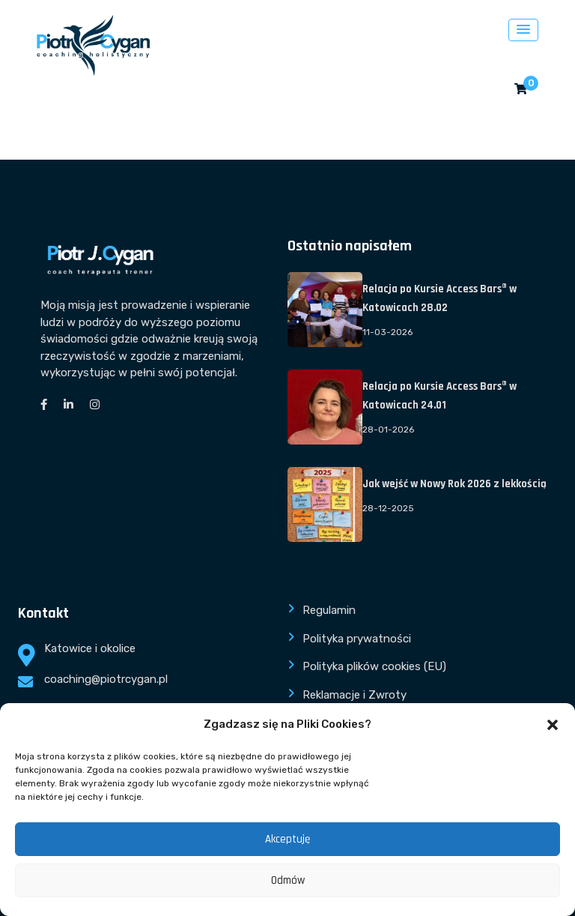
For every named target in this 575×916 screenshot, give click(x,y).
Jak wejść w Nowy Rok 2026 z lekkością (454, 484)
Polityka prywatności (356, 638)
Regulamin (329, 610)
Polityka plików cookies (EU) (374, 666)
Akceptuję (287, 839)
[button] (552, 724)
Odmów (288, 880)
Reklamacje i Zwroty (354, 695)
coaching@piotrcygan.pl (106, 679)
